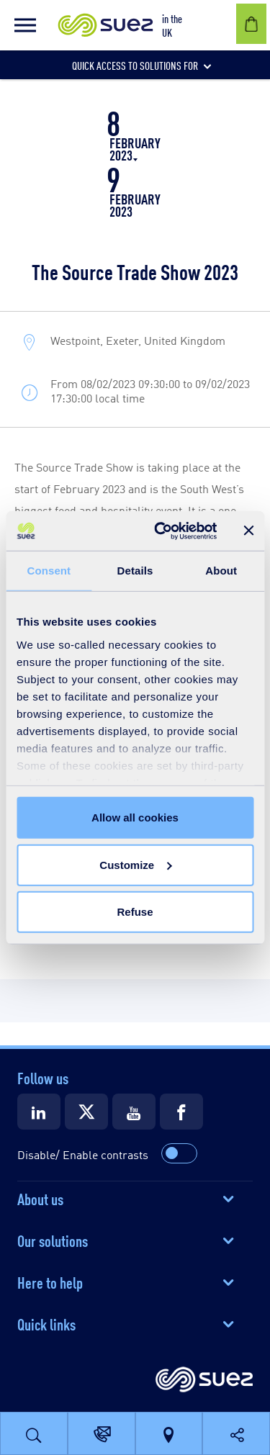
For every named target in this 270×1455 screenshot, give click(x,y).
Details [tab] (135, 570)
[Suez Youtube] (134, 1112)
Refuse (135, 912)
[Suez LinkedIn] (38, 1112)
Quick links (46, 1323)
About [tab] (221, 570)
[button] (25, 25)
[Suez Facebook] (181, 1112)
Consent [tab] (49, 570)
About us (40, 1198)
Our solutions (52, 1240)
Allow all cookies (135, 817)
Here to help (50, 1281)
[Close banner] (248, 531)
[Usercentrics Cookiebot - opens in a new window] (161, 530)
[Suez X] (86, 1112)
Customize (135, 864)
